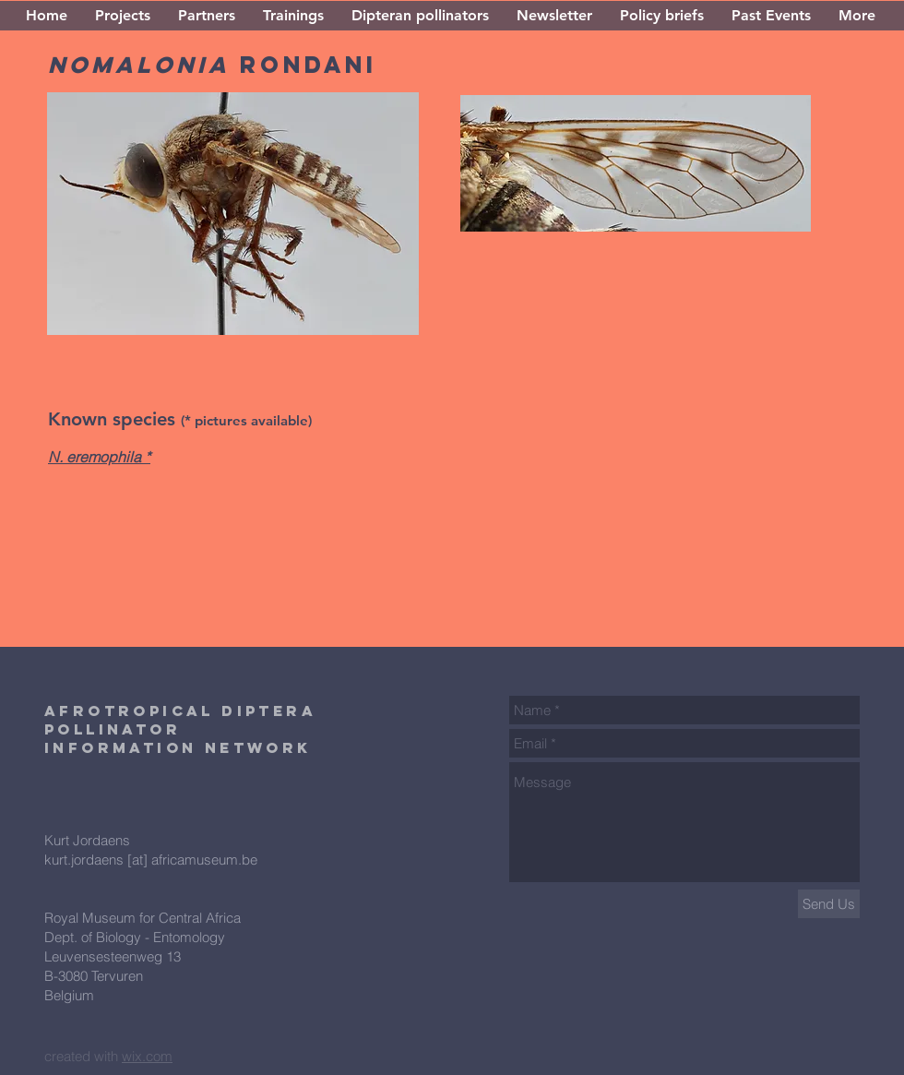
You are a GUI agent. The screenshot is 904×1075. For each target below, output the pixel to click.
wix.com (147, 1056)
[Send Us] (829, 904)
